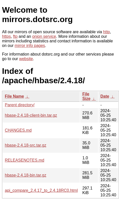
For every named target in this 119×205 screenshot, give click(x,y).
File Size (86, 96)
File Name (14, 96)
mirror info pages (30, 45)
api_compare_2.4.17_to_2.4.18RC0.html (41, 190)
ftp (15, 36)
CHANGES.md (18, 130)
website (26, 59)
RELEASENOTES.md (24, 160)
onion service (44, 36)
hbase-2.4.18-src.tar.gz (25, 145)
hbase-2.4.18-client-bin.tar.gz (31, 115)
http (106, 32)
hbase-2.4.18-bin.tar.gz (25, 175)
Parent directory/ (19, 105)
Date (105, 96)
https (6, 36)
